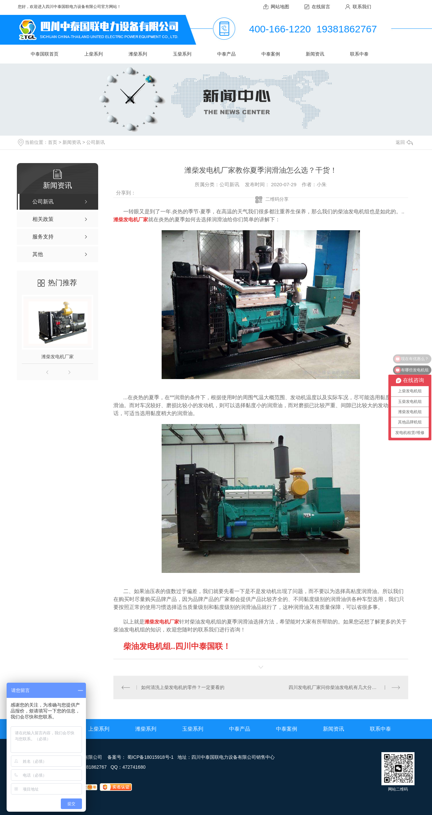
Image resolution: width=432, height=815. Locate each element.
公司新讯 (95, 142)
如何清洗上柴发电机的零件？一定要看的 (182, 687)
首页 (52, 142)
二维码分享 (277, 199)
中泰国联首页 (45, 54)
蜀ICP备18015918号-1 (150, 757)
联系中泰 (359, 54)
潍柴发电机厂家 (57, 356)
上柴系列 (93, 54)
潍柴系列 (138, 54)
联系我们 (362, 6)
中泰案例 (270, 54)
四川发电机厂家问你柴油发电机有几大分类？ (335, 687)
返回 (404, 142)
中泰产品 (226, 54)
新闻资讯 (315, 54)
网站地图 (280, 6)
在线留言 (321, 6)
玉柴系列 (182, 54)
